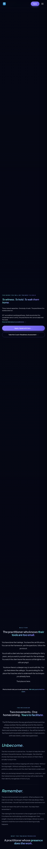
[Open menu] (42, 4)
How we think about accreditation (14, 322)
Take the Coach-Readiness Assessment (23, 335)
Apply (35, 4)
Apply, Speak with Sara (23, 328)
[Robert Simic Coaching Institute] (4, 3)
